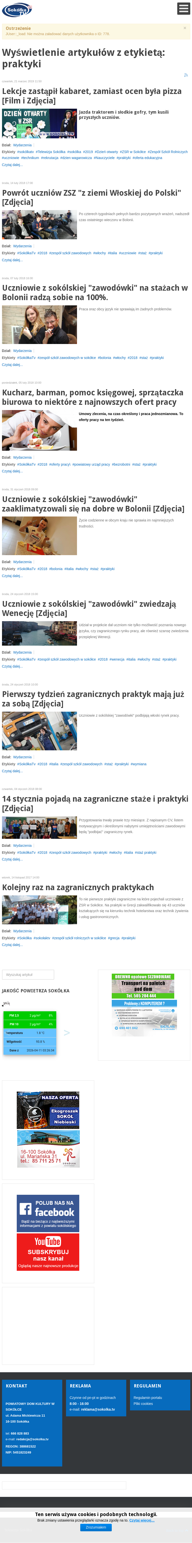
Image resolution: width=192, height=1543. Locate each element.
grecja (115, 938)
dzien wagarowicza (77, 158)
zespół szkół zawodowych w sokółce (68, 358)
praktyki (124, 158)
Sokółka (25, 938)
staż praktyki (146, 853)
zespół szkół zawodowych (71, 253)
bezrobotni (122, 464)
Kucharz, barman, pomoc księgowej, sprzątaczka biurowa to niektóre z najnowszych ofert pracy (93, 397)
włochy (100, 253)
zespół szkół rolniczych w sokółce (80, 938)
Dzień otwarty (107, 152)
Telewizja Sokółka (52, 152)
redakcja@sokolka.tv (32, 1439)
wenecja (118, 659)
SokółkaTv (27, 253)
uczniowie (11, 158)
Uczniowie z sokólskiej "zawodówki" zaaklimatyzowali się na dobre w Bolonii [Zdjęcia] (93, 504)
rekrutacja (50, 158)
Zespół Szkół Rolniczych (169, 152)
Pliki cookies (143, 1404)
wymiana (139, 764)
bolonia (105, 358)
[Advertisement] (48, 1326)
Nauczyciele (105, 158)
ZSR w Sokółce (134, 152)
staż (143, 253)
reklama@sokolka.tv (97, 1409)
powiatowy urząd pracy (92, 464)
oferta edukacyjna (148, 158)
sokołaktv (43, 938)
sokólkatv (26, 152)
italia (113, 253)
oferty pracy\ (60, 464)
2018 (43, 253)
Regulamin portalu (148, 1398)
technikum (31, 158)
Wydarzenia (22, 145)
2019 (89, 152)
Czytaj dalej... (12, 165)
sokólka (75, 152)
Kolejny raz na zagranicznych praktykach (78, 887)
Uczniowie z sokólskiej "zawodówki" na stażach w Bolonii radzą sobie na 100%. (95, 292)
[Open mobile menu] (183, 8)
